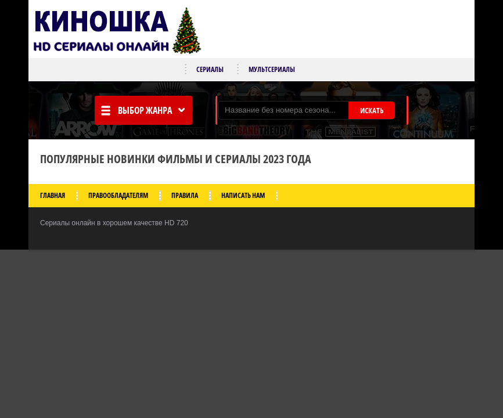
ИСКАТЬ (371, 110)
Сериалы (210, 69)
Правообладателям (118, 195)
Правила (184, 195)
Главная (52, 195)
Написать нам (243, 195)
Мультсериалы (272, 69)
